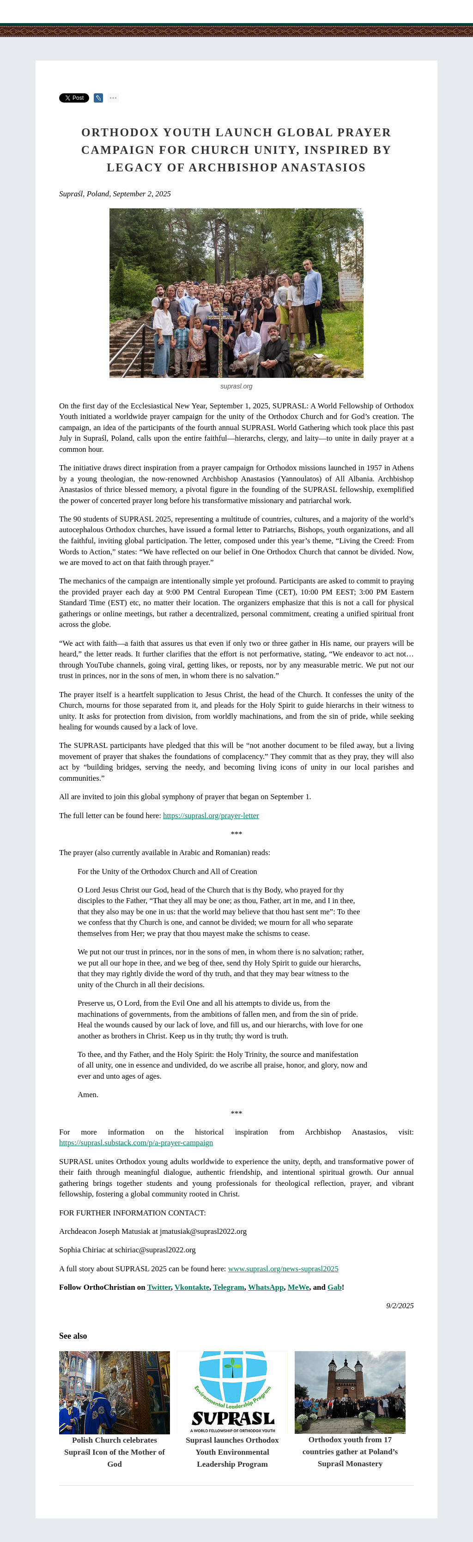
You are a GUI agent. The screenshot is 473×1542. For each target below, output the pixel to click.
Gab (334, 1287)
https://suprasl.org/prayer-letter (211, 815)
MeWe (298, 1287)
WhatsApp (266, 1287)
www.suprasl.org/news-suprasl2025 (283, 1268)
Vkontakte (192, 1287)
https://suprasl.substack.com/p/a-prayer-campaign (136, 1142)
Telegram (228, 1287)
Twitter (158, 1287)
